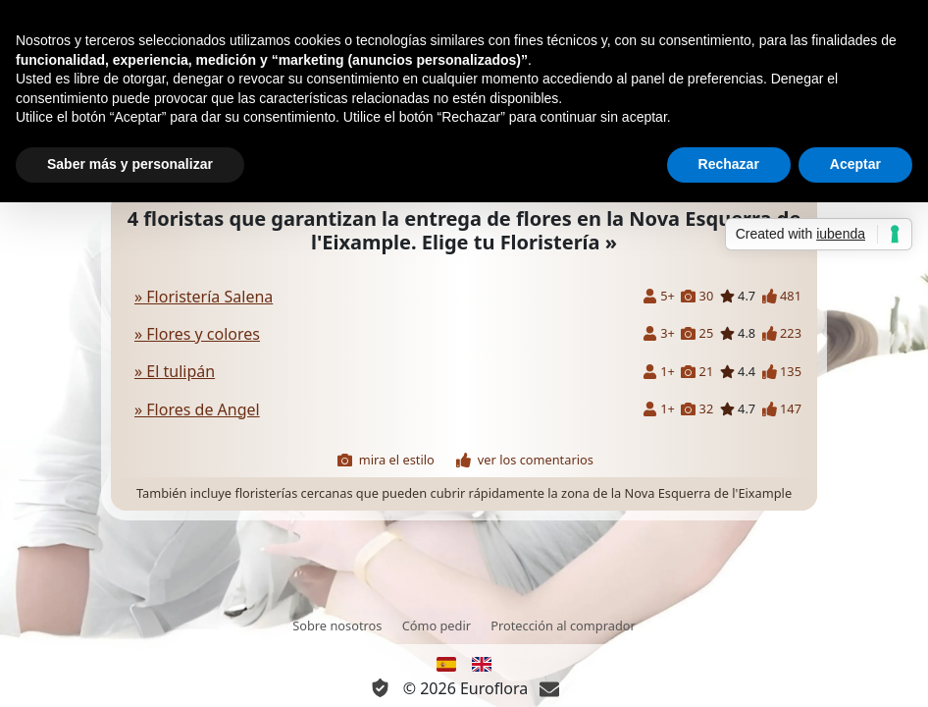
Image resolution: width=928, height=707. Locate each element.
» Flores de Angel (197, 409)
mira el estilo (385, 460)
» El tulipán (174, 371)
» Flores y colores (197, 334)
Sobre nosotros (337, 625)
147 (781, 409)
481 (781, 296)
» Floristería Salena (203, 296)
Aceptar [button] (855, 164)
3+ (659, 333)
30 (697, 296)
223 (781, 333)
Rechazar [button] (728, 164)
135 (781, 371)
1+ (659, 371)
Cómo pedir (436, 625)
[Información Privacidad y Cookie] (380, 688)
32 (697, 409)
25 (697, 333)
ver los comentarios (524, 460)
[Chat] (549, 688)
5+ (659, 296)
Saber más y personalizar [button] (130, 164)
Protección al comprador (563, 625)
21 (697, 371)
